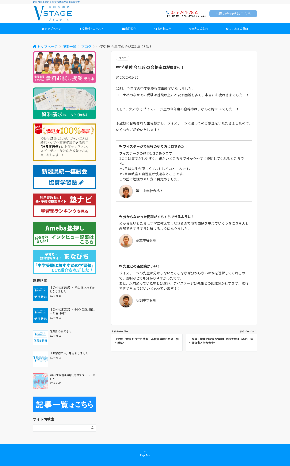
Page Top (145, 453)
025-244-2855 (184, 12)
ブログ (122, 58)
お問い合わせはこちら (233, 13)
